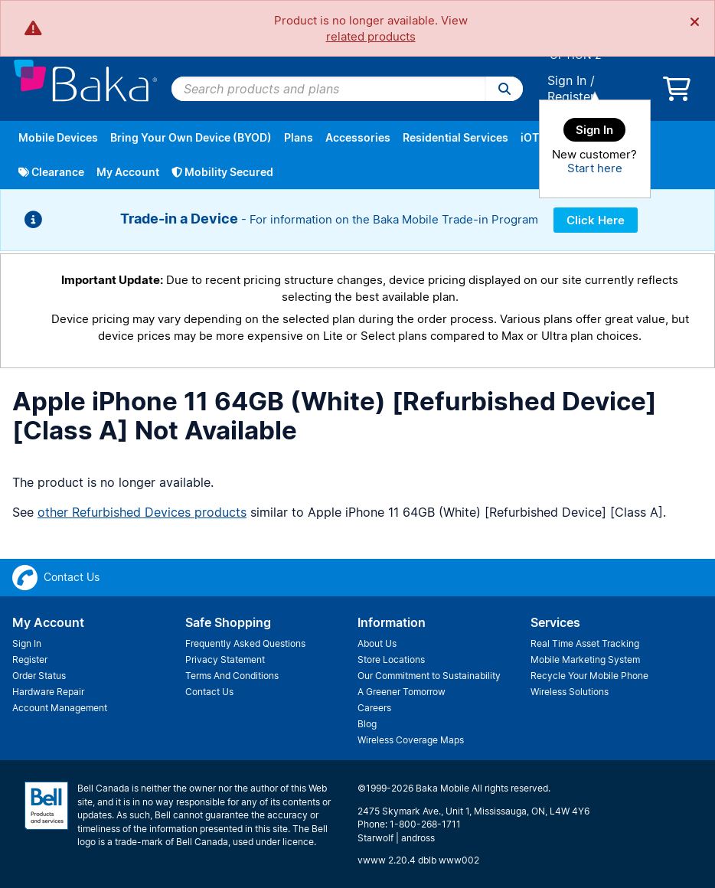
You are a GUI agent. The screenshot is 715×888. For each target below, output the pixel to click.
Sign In (566, 80)
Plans (298, 137)
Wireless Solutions (570, 691)
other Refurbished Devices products (142, 512)
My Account (127, 171)
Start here (594, 168)
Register (571, 96)
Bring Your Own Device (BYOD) (191, 137)
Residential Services (455, 137)
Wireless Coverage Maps (411, 740)
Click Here (595, 220)
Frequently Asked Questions (245, 643)
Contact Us (209, 691)
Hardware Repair (48, 691)
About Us (377, 643)
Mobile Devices (58, 137)
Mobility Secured (222, 171)
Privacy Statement (225, 659)
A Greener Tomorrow (402, 691)
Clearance (51, 171)
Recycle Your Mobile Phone (589, 675)
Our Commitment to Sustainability (429, 675)
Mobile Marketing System (585, 659)
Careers (374, 707)
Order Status (39, 675)
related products (371, 36)
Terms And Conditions (232, 675)
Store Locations (391, 659)
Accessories (357, 137)
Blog (367, 724)
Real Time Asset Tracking (585, 643)
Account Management (59, 707)
